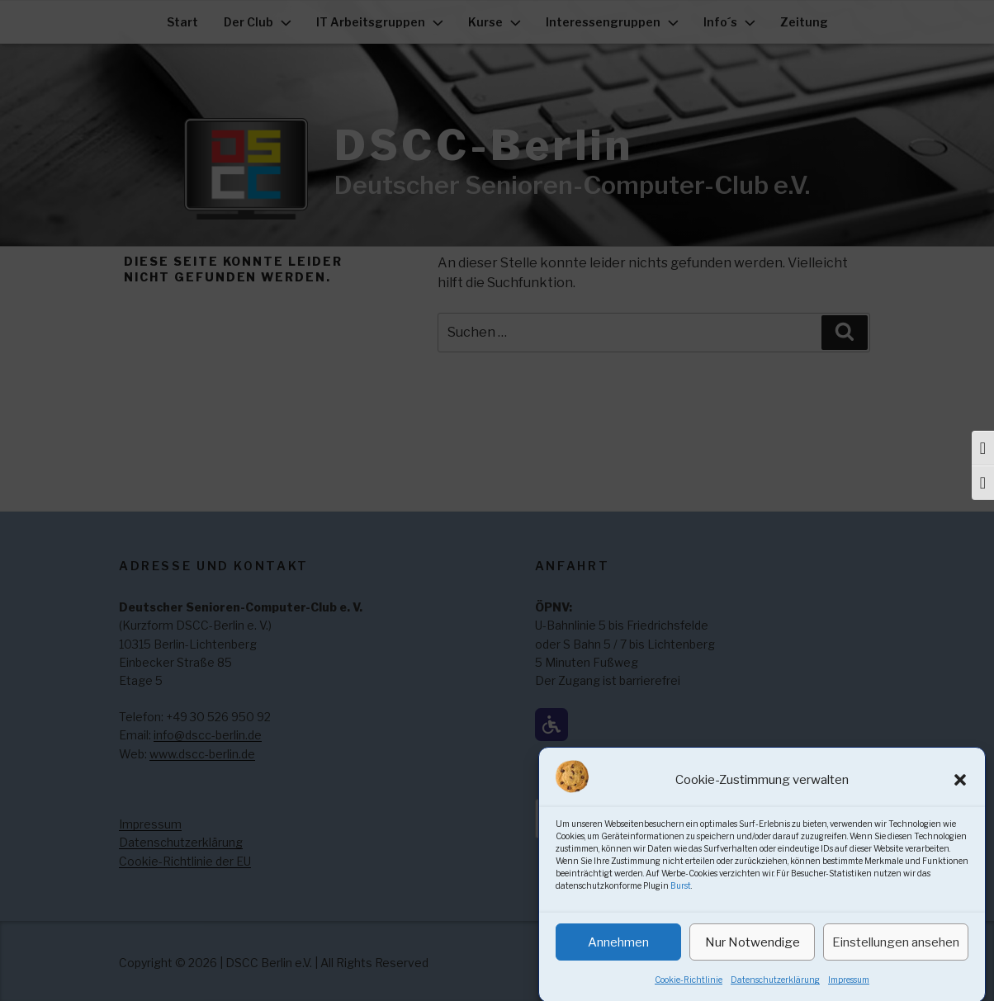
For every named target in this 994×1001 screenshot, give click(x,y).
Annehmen (618, 954)
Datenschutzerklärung (775, 993)
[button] (960, 792)
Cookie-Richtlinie (688, 993)
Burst (680, 899)
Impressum (848, 993)
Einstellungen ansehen (895, 954)
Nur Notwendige (752, 954)
